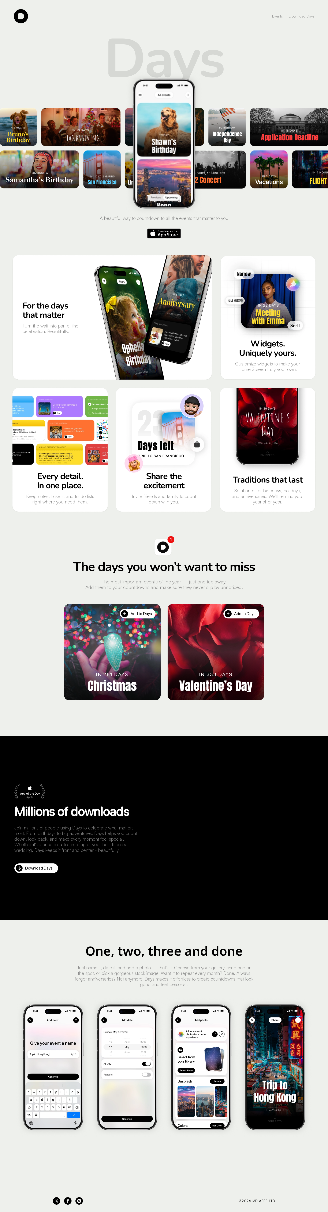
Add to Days (136, 613)
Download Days (301, 16)
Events (277, 16)
